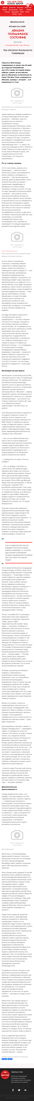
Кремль (14, 14)
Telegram (10, 1059)
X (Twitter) (4, 1059)
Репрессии (28, 7)
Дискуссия (12, 7)
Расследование (13, 10)
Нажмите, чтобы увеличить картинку (9, 251)
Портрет (4, 10)
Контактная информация (19, 1076)
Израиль (7, 12)
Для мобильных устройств (19, 1082)
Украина (29, 10)
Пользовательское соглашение (21, 1080)
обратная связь (17, 1072)
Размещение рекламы (18, 1078)
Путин (27, 12)
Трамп (22, 12)
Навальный (15, 12)
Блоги (21, 10)
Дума (20, 14)
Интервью (20, 7)
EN (28, 5)
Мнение (5, 7)
